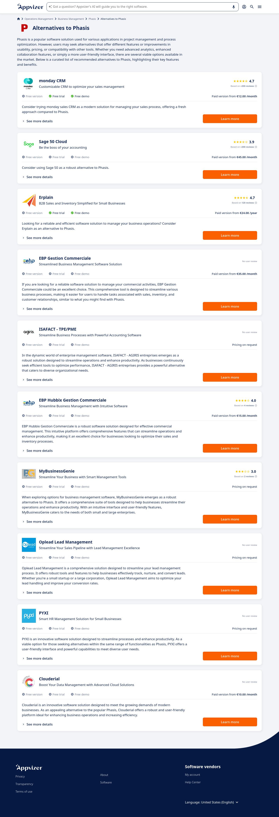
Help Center (193, 782)
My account (192, 774)
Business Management (71, 19)
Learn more (230, 118)
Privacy (20, 776)
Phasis (92, 19)
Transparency (24, 784)
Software (106, 782)
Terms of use (24, 791)
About (104, 775)
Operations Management (39, 19)
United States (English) (220, 802)
